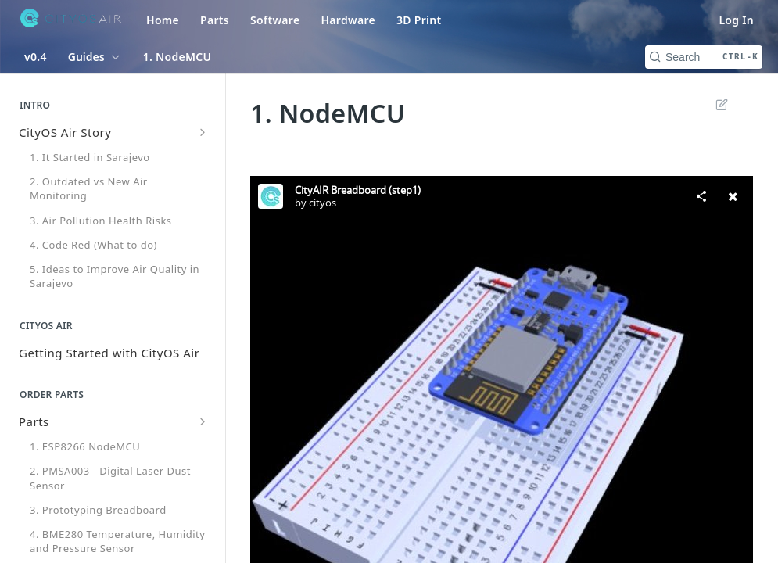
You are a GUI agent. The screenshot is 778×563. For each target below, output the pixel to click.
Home (162, 20)
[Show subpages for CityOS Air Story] (202, 132)
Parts (214, 20)
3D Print (419, 20)
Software (274, 20)
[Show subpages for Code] (202, 413)
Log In (736, 20)
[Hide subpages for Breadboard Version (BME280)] (202, 532)
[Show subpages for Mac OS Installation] (202, 363)
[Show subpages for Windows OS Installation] (202, 388)
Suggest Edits (722, 104)
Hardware (348, 20)
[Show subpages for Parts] (202, 270)
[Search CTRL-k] (703, 57)
